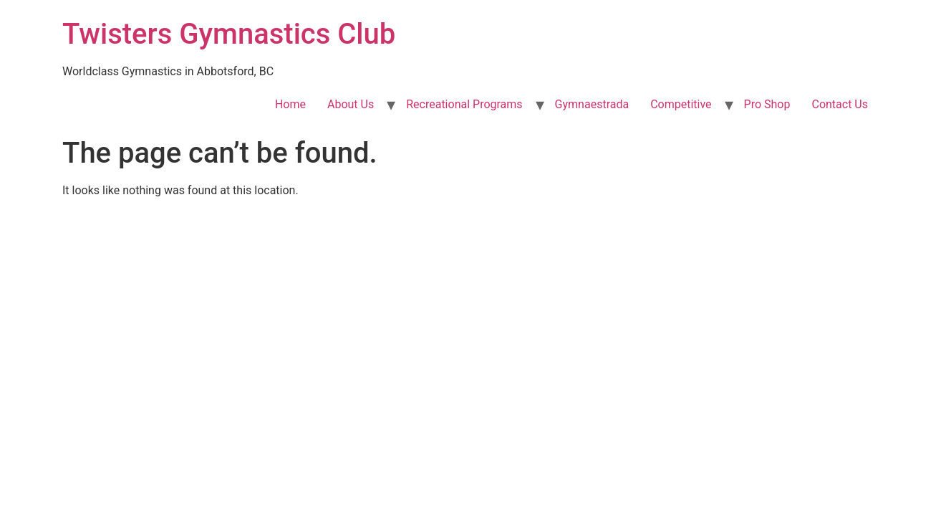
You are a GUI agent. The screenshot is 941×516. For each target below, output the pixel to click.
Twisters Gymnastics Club (228, 34)
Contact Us (839, 104)
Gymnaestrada (592, 104)
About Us (350, 104)
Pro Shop (767, 104)
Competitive (680, 104)
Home (290, 104)
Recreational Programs (464, 104)
